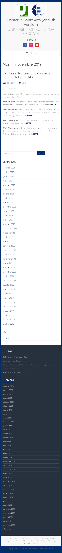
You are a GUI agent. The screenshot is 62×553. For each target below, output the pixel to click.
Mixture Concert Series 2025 (14, 369)
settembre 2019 (9, 306)
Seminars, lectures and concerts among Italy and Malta (26, 75)
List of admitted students (12, 361)
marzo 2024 (8, 202)
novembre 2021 (9, 250)
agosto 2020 (8, 285)
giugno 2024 (8, 194)
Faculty (27, 538)
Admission (50, 538)
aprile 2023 (8, 215)
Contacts (35, 543)
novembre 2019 (10, 302)
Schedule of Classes (22, 541)
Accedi (6, 338)
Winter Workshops (49, 541)
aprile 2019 (7, 315)
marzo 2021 (8, 263)
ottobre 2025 (8, 172)
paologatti (10, 83)
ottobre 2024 (8, 189)
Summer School (36, 541)
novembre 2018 (9, 319)
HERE (53, 104)
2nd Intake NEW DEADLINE (13, 373)
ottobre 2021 (8, 254)
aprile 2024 (8, 198)
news (24, 83)
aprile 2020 (8, 293)
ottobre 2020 (8, 276)
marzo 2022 (8, 241)
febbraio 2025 (9, 185)
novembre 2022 (10, 228)
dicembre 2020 (9, 272)
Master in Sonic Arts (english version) (31, 22)
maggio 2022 (9, 233)
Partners (27, 543)
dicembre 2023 (9, 207)
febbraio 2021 (9, 267)
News (22, 538)
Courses (43, 538)
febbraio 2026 (9, 167)
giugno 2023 (8, 211)
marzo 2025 (8, 181)
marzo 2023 (8, 220)
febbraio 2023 (9, 224)
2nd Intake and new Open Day (15, 357)
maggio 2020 (9, 289)
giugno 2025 (8, 176)
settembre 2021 (9, 259)
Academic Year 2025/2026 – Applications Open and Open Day (27, 365)
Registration (10, 541)
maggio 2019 (8, 311)
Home (10, 538)
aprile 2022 (8, 237)
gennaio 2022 (9, 246)
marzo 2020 (8, 298)
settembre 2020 (10, 280)
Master (16, 538)
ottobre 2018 (8, 324)
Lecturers (35, 538)
